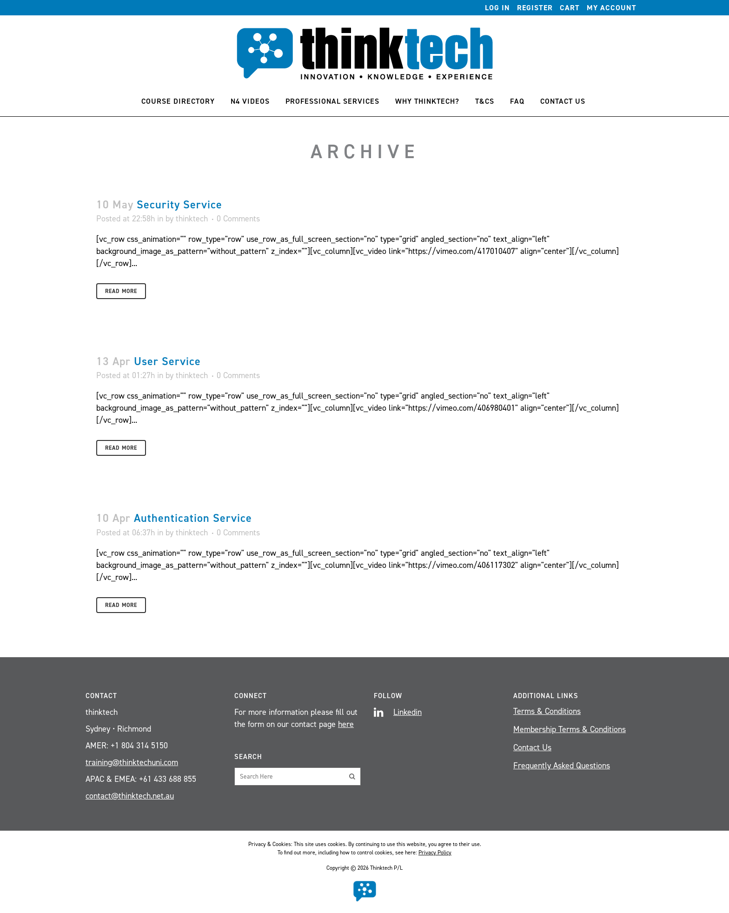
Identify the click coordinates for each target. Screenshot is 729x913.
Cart (570, 8)
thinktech (192, 218)
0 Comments (238, 218)
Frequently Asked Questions (561, 765)
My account (611, 8)
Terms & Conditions (547, 711)
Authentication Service (193, 518)
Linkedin (407, 712)
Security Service (179, 204)
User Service (167, 361)
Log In (497, 8)
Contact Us (532, 747)
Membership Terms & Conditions (569, 729)
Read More (121, 291)
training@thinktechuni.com (132, 762)
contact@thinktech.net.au (130, 795)
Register (535, 8)
